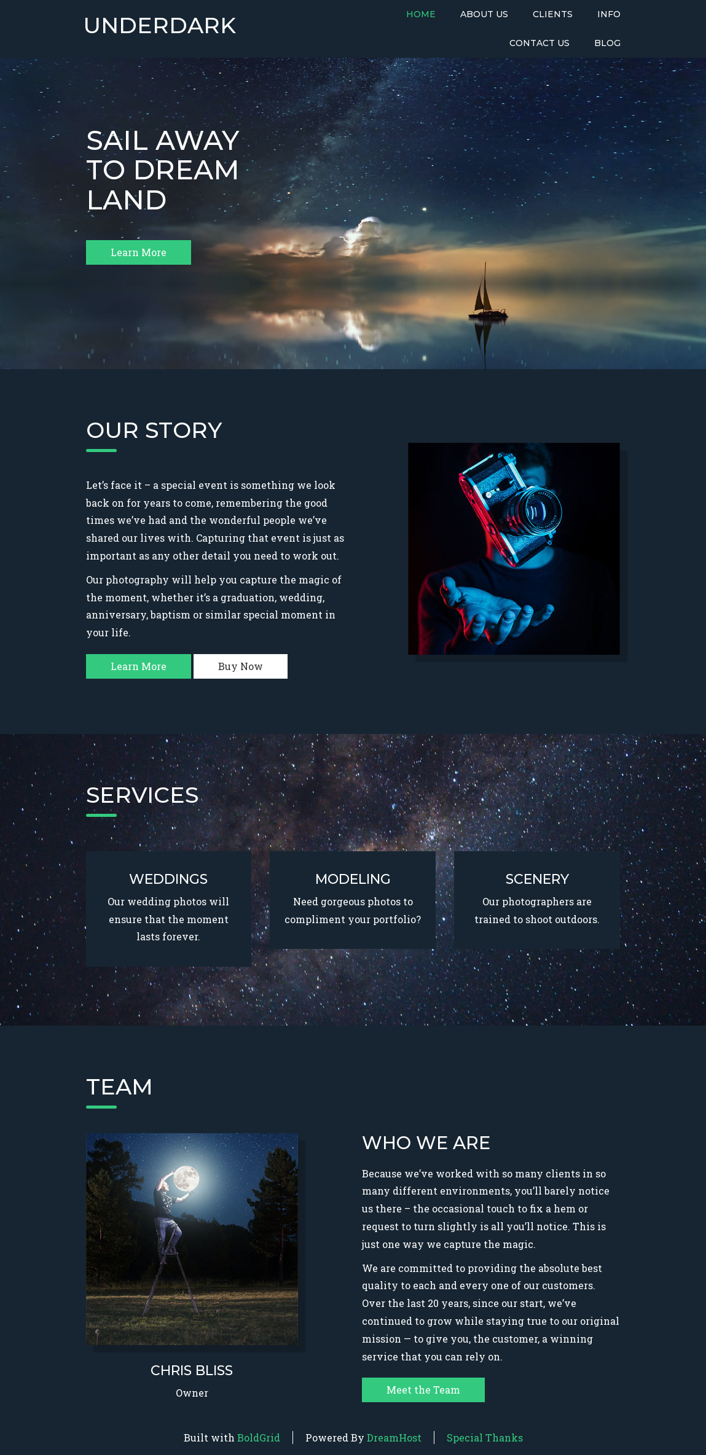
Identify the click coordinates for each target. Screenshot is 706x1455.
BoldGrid (258, 1437)
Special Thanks (485, 1437)
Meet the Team (423, 1389)
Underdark (159, 26)
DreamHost (394, 1437)
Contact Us (539, 43)
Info (609, 14)
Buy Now (240, 666)
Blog (607, 43)
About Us (484, 14)
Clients (553, 14)
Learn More (139, 252)
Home (421, 14)
